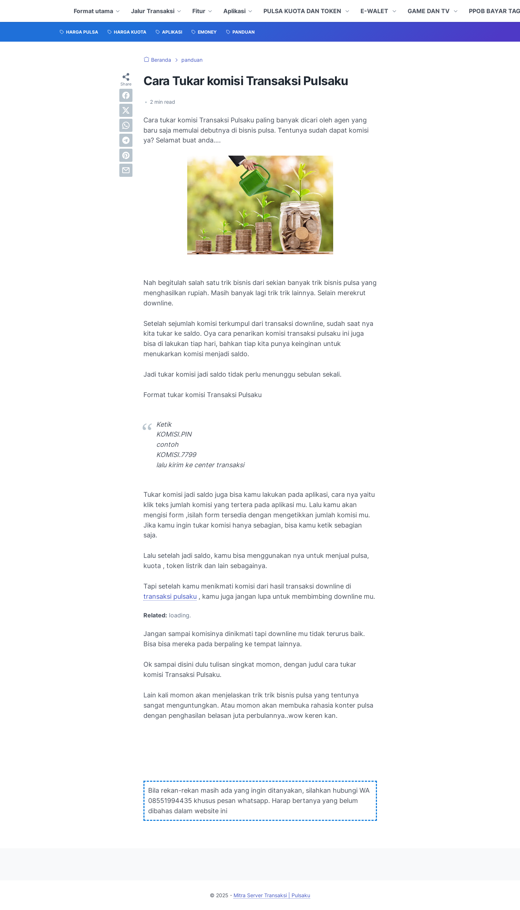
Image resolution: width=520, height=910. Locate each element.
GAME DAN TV (429, 11)
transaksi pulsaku (170, 596)
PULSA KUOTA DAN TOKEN (303, 11)
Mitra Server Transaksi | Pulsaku (272, 895)
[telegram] (125, 140)
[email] (125, 170)
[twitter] (125, 110)
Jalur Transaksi (152, 11)
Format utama (93, 11)
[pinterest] (125, 155)
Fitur (198, 11)
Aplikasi (234, 11)
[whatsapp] (125, 125)
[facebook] (125, 95)
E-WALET (375, 11)
